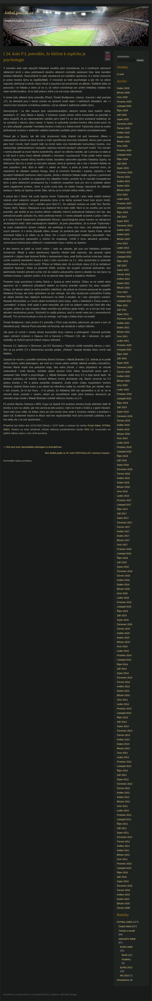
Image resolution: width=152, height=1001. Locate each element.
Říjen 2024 (122, 159)
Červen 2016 (123, 575)
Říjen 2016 (122, 558)
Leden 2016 (123, 598)
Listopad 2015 (124, 606)
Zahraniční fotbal (127, 939)
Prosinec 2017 (124, 500)
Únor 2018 (122, 491)
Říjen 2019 (122, 403)
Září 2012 (122, 775)
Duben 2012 (123, 797)
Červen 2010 (123, 890)
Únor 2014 (122, 699)
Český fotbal (94, 425)
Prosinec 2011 (124, 815)
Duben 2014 (123, 691)
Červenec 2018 (124, 469)
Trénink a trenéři (127, 931)
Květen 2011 (123, 846)
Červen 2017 (123, 527)
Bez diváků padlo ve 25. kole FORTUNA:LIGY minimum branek (77, 453)
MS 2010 (124, 975)
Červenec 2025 (124, 123)
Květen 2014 (123, 686)
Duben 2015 (123, 637)
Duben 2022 (123, 283)
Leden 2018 (123, 496)
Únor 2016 (122, 593)
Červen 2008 (123, 908)
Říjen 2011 (122, 824)
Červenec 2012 (124, 784)
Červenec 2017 (124, 522)
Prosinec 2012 (124, 761)
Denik (125, 955)
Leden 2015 (123, 651)
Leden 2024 (123, 199)
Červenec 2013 (124, 730)
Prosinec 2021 (124, 296)
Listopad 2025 (124, 106)
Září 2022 (122, 265)
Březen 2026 (123, 92)
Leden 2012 (123, 810)
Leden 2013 (123, 757)
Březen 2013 (123, 748)
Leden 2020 (123, 389)
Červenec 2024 (124, 172)
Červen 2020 (123, 371)
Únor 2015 (122, 646)
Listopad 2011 (124, 819)
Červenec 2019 (124, 416)
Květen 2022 (123, 279)
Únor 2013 (122, 753)
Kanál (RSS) (22, 994)
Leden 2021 (123, 341)
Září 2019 (122, 407)
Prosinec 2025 (124, 101)
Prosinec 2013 (124, 708)
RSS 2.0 (89, 429)
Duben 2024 (123, 185)
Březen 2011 (123, 855)
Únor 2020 (122, 385)
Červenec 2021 (124, 318)
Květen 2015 (123, 633)
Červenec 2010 (124, 886)
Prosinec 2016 (124, 549)
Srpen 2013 (123, 726)
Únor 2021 (122, 336)
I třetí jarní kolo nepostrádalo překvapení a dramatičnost (33, 447)
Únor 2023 (122, 243)
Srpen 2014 (123, 673)
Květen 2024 (123, 181)
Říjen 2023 (122, 212)
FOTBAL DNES (125, 922)
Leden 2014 (123, 704)
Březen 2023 (123, 239)
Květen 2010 (123, 894)
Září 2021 (122, 310)
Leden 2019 (123, 442)
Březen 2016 (123, 589)
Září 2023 (122, 216)
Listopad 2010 (124, 868)
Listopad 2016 (124, 553)
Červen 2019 (123, 420)
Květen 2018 (123, 478)
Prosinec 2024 (124, 150)
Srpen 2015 (123, 620)
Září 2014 (122, 668)
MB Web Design (68, 994)
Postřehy (126, 959)
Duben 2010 (123, 899)
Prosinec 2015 (124, 602)
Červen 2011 (123, 841)
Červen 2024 (123, 177)
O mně (120, 74)
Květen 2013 (123, 739)
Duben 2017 (123, 536)
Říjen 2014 (122, 664)
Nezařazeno (123, 980)
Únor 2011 (122, 859)
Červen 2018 (123, 473)
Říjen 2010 (122, 872)
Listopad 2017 (124, 504)
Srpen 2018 (123, 465)
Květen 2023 (123, 230)
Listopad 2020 (124, 349)
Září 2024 (122, 163)
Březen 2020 (123, 381)
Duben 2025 (123, 137)
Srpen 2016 (123, 567)
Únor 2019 (122, 438)
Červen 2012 (123, 788)
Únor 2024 (122, 194)
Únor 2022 (122, 292)
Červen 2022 (123, 274)
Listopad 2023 (124, 208)
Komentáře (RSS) (40, 994)
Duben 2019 (123, 429)
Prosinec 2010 (124, 863)
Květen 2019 (123, 425)
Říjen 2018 (122, 456)
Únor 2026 (122, 97)
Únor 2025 (122, 146)
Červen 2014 (123, 682)
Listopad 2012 (124, 766)
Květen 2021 (123, 323)
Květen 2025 (123, 132)
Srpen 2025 (123, 119)
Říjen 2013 (122, 717)
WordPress (9, 994)
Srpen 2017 (123, 518)
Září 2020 (122, 358)
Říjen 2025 (122, 110)
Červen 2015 (123, 629)
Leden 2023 (123, 248)
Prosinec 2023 (124, 203)
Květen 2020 (123, 376)
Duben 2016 (123, 584)
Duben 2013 (123, 744)
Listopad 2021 (124, 301)
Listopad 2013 (124, 713)
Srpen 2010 (123, 881)
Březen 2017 (123, 540)
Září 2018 (122, 460)
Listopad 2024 (124, 154)
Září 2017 (122, 513)
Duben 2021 (123, 327)
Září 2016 (122, 562)
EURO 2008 (126, 947)
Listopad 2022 (124, 256)
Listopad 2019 (124, 398)
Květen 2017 (123, 531)
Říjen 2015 (122, 611)
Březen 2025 (123, 141)
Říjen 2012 (122, 770)
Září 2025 (122, 115)
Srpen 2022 (123, 270)
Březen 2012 (123, 801)
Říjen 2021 (122, 305)
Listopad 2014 (124, 659)
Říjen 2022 (122, 261)
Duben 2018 (123, 482)
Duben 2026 (123, 88)
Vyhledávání (123, 56)
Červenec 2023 (124, 225)
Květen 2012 (123, 792)
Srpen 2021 (123, 314)
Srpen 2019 (123, 411)
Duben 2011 (123, 850)
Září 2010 (122, 877)
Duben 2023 (123, 234)
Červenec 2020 (124, 367)
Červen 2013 (123, 735)
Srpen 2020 (123, 363)
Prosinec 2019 (124, 394)
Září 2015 (122, 615)
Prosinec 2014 (124, 655)
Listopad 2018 (124, 451)
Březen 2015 (123, 642)
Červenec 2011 (124, 837)
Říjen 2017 (122, 509)
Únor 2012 (122, 806)
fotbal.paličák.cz (19, 12)
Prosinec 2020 (124, 345)
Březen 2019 (123, 434)
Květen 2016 (123, 580)
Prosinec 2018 (124, 447)
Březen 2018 (123, 487)
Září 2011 (122, 828)
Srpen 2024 (123, 168)
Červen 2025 (123, 128)
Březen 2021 (123, 332)
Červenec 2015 (124, 624)
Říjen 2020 (122, 354)
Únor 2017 (122, 544)
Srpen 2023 (123, 221)
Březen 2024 (123, 190)
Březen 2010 (123, 903)
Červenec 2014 (124, 677)
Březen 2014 (123, 695)
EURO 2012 (126, 967)
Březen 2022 (123, 287)
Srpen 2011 (123, 832)
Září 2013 (122, 722)
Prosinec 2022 (124, 252)
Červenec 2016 (124, 571)
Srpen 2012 (123, 779)
